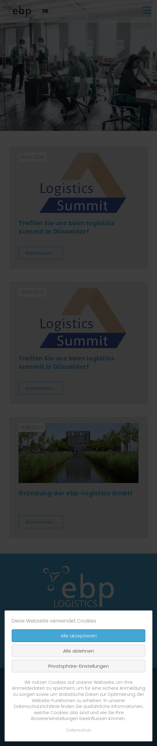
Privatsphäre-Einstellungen (78, 666)
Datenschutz (78, 730)
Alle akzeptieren (79, 635)
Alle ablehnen (78, 651)
